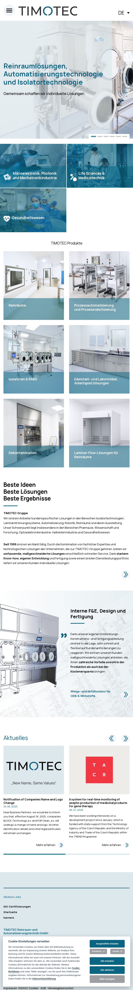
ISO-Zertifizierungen (17, 906)
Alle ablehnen (107, 970)
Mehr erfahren (50, 845)
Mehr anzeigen (107, 979)
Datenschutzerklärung (44, 978)
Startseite (10, 912)
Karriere (8, 917)
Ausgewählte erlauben (107, 943)
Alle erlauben (107, 961)
